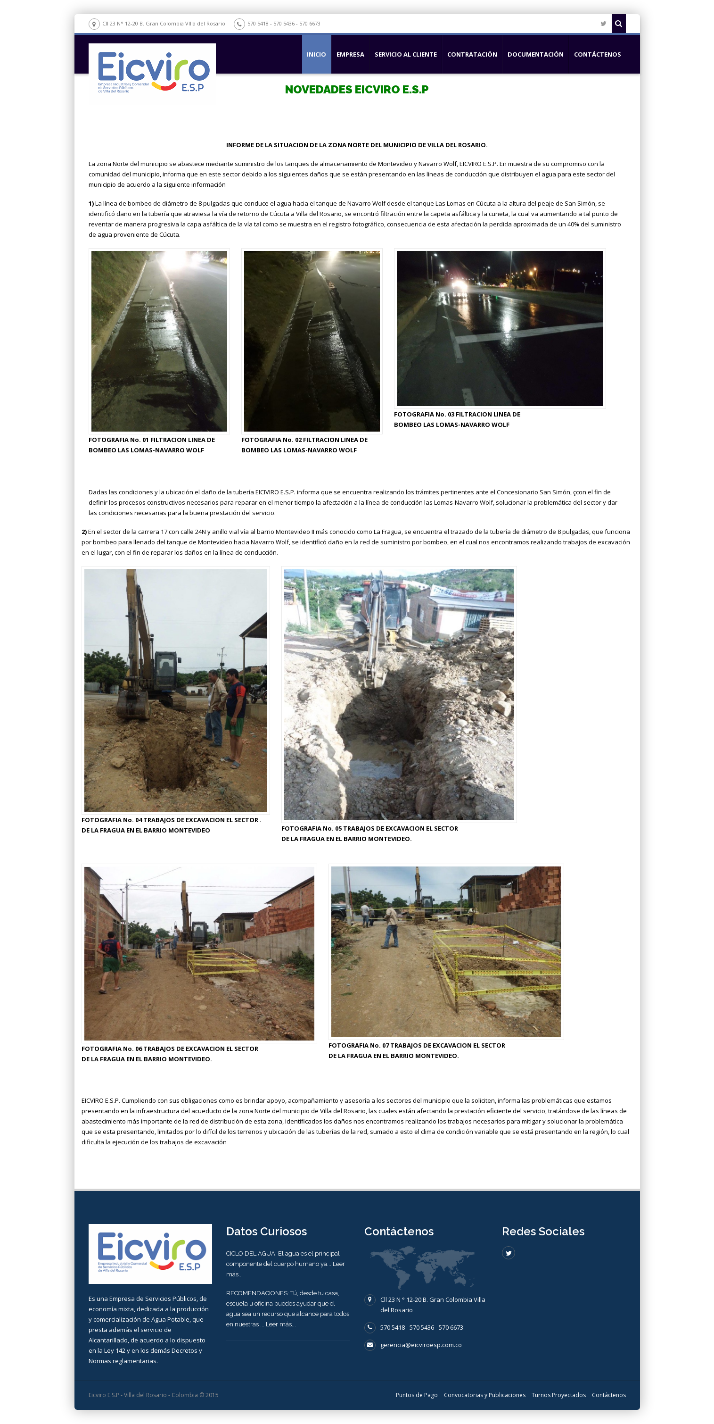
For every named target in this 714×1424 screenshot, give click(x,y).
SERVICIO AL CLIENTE (406, 54)
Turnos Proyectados (559, 1395)
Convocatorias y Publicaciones (484, 1395)
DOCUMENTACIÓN (536, 54)
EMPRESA (350, 54)
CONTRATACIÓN (472, 54)
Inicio (316, 54)
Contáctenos (597, 54)
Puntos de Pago (417, 1395)
